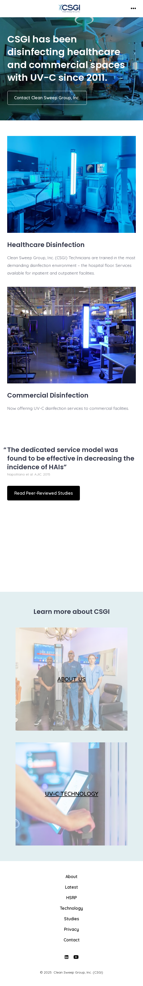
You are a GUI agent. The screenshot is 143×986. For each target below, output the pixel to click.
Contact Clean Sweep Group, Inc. (47, 97)
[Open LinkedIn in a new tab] (66, 957)
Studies (71, 918)
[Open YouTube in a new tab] (76, 957)
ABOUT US (71, 679)
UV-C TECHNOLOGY (71, 793)
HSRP (71, 897)
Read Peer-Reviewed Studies (43, 493)
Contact (72, 939)
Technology (71, 908)
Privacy (71, 929)
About (71, 876)
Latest (71, 887)
